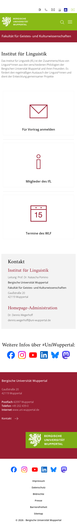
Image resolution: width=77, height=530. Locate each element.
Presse (38, 500)
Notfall (60, 10)
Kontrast (40, 10)
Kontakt (7, 418)
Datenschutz (38, 487)
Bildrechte (38, 494)
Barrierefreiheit (38, 507)
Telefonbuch (47, 10)
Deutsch (73, 10)
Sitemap (38, 513)
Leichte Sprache (66, 10)
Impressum (38, 480)
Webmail (53, 10)
